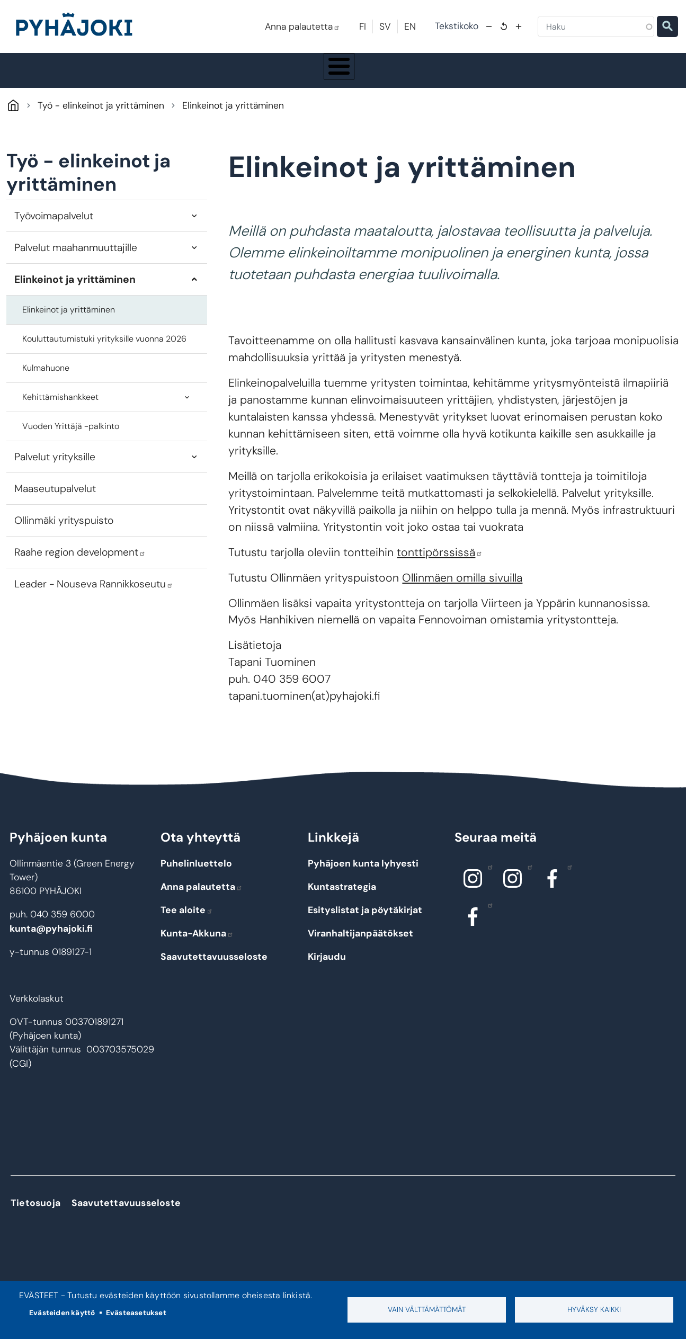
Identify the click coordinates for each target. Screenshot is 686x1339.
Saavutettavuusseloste (214, 966)
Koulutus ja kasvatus (265, 75)
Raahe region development (80, 562)
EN (410, 26)
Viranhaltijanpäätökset (360, 943)
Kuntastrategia (342, 896)
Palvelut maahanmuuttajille (75, 257)
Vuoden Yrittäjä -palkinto (70, 436)
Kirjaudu (327, 966)
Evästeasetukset (136, 1312)
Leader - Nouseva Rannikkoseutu (93, 594)
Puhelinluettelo (196, 873)
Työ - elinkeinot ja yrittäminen (586, 75)
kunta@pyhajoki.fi (51, 938)
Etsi (667, 26)
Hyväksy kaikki (594, 1309)
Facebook (567, 876)
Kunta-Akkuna (197, 943)
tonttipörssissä (440, 562)
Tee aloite (187, 919)
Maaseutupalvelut (55, 498)
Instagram (487, 876)
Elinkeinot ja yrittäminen (75, 289)
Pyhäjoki (13, 115)
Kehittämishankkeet (60, 407)
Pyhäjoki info (62, 75)
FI (362, 26)
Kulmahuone (45, 377)
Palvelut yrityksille (54, 467)
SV (385, 26)
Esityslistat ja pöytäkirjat (365, 919)
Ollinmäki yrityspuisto (63, 530)
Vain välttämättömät (427, 1309)
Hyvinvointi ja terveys (367, 75)
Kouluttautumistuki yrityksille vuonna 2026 (104, 348)
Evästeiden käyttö (62, 1312)
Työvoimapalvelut (53, 226)
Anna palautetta (302, 26)
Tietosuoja (35, 1213)
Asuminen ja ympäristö (160, 75)
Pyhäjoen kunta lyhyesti (363, 873)
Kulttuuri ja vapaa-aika (473, 75)
